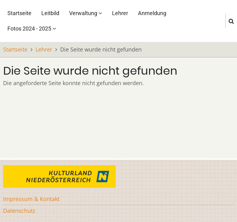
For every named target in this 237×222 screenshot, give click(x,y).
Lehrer (120, 13)
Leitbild (50, 13)
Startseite (19, 13)
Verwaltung (85, 13)
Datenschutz (19, 210)
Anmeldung (152, 13)
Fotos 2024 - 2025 (31, 28)
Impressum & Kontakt (31, 199)
